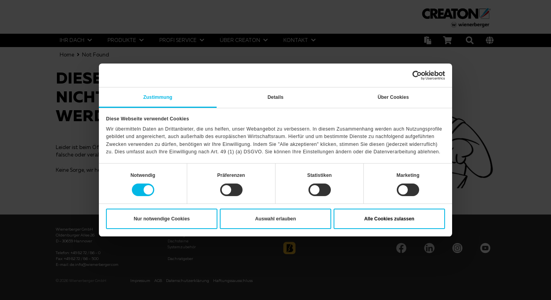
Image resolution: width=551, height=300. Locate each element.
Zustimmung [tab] (157, 97)
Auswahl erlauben (275, 219)
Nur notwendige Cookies (162, 219)
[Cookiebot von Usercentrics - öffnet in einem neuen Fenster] (410, 75)
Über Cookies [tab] (393, 97)
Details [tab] (276, 97)
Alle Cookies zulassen (389, 219)
